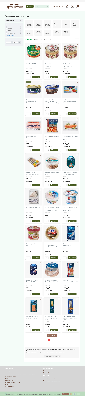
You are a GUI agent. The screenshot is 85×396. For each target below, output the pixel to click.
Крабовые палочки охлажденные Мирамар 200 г (69, 101)
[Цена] (8, 42)
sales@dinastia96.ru (49, 372)
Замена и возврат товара (11, 376)
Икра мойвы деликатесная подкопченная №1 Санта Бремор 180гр (51, 64)
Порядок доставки (9, 380)
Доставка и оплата (15, 1)
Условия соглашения (10, 390)
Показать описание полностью (52, 356)
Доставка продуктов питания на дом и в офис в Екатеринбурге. (20, 374)
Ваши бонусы (8, 370)
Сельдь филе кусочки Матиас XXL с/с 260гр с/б (51, 281)
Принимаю (65, 393)
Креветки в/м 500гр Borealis (31, 137)
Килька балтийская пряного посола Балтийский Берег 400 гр (52, 101)
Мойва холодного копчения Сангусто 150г (33, 173)
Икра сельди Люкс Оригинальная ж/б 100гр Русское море (33, 101)
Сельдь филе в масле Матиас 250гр (69, 244)
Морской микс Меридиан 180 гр (52, 173)
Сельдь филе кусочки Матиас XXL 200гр (32, 281)
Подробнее (58, 394)
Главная (6, 12)
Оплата (6, 378)
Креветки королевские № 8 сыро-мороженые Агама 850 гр (52, 138)
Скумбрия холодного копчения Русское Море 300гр (70, 318)
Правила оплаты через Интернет (12, 382)
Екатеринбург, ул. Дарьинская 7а (52, 377)
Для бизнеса (7, 1)
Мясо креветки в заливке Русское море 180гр (70, 173)
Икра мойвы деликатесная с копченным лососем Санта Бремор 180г (69, 64)
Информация (9, 368)
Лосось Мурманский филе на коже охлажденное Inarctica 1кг (70, 138)
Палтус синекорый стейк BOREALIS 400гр (33, 208)
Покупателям (8, 384)
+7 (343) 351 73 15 (57, 6)
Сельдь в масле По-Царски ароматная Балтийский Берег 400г (51, 245)
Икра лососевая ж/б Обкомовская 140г (32, 62)
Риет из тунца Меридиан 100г (33, 244)
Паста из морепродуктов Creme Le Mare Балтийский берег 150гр (52, 209)
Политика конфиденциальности (12, 388)
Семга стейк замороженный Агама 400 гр (70, 282)
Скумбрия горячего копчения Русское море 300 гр (51, 318)
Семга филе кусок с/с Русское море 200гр (32, 317)
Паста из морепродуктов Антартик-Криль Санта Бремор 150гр (70, 209)
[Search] (42, 6)
